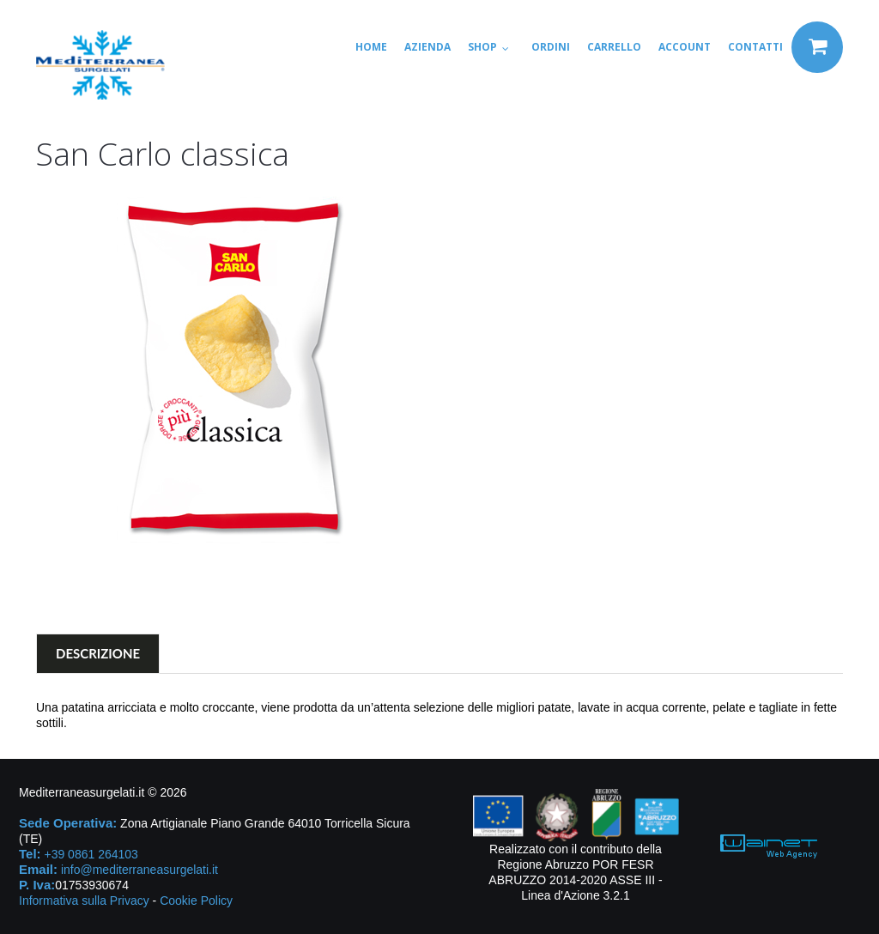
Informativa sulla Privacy (84, 900)
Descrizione (98, 653)
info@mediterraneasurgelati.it (139, 869)
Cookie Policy (196, 900)
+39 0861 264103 (90, 854)
